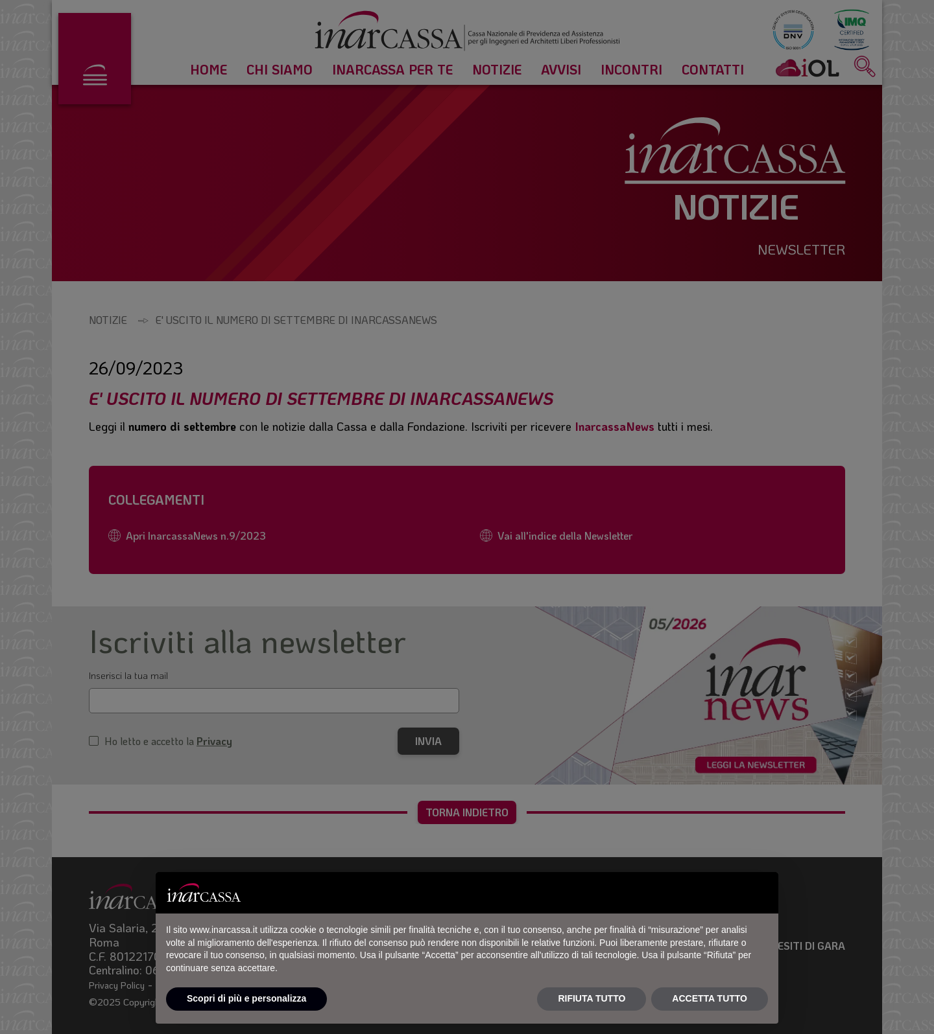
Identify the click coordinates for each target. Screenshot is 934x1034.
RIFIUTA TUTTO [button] (591, 998)
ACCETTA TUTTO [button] (709, 998)
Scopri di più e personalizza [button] (246, 998)
